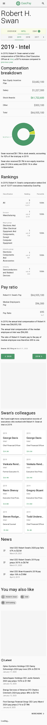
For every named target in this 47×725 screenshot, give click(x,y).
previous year (7, 62)
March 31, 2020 (22, 348)
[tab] (12, 31)
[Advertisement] (23, 386)
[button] (23, 3)
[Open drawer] (4, 3)
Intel (12, 59)
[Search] (43, 3)
